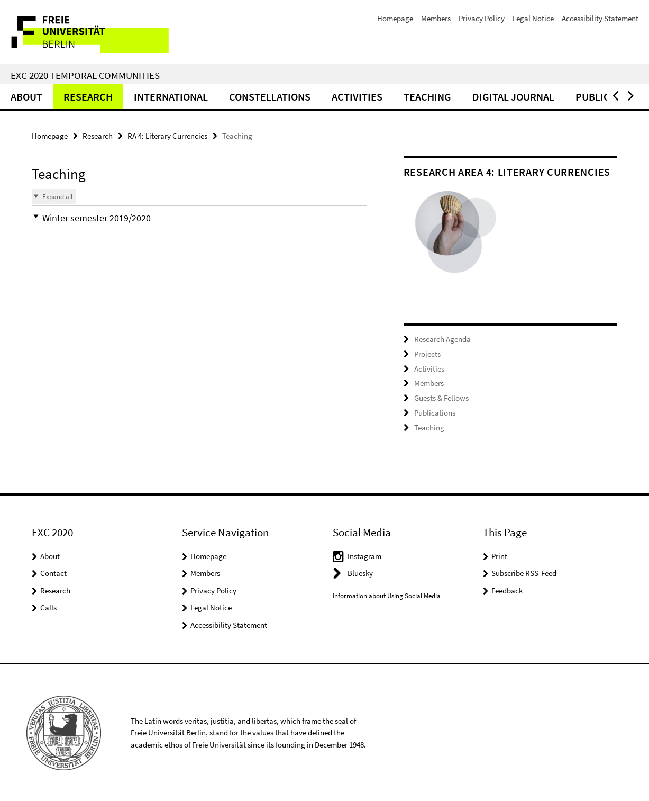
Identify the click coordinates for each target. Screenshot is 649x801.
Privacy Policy (482, 18)
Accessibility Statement (600, 18)
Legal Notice (533, 18)
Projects (427, 353)
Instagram (364, 555)
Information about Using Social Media (387, 594)
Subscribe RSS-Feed (523, 572)
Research (88, 96)
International (171, 96)
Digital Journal (513, 96)
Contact (53, 572)
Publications (434, 412)
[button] (615, 96)
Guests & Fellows (441, 397)
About (26, 96)
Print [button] (499, 555)
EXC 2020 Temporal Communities (85, 75)
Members (436, 18)
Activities (357, 96)
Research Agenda (442, 339)
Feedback (507, 589)
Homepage (395, 18)
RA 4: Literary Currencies (167, 136)
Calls (48, 606)
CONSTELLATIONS (269, 96)
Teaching (427, 96)
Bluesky (360, 572)
